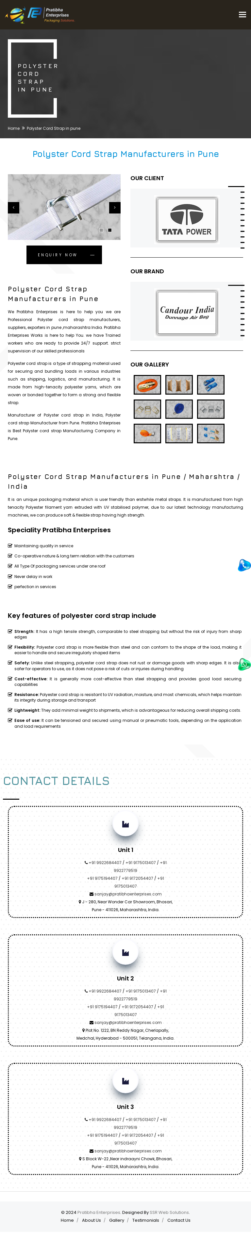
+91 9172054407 (137, 878)
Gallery (116, 1220)
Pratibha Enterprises (98, 1212)
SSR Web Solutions (169, 1212)
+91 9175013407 (141, 862)
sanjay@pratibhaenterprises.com (128, 894)
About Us (91, 1220)
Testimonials (145, 1220)
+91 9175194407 (102, 878)
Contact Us (179, 1220)
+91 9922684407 (105, 862)
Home (14, 128)
